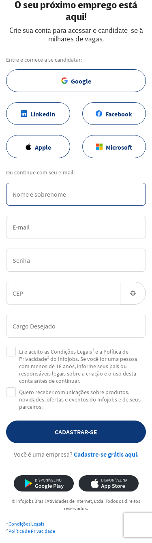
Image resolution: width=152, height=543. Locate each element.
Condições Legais (26, 524)
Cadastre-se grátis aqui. (106, 454)
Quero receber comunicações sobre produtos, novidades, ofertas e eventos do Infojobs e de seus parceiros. (80, 399)
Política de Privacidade (32, 531)
